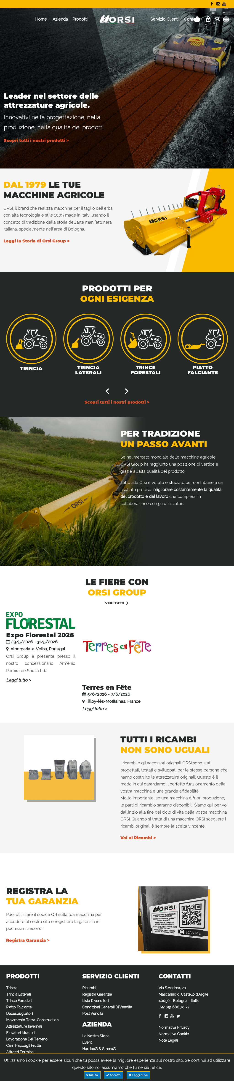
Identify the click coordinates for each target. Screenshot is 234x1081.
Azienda (60, 19)
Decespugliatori (19, 1013)
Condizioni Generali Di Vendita (107, 1007)
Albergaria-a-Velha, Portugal (37, 648)
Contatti (191, 19)
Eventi (87, 1042)
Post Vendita (92, 1013)
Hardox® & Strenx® (99, 1049)
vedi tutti (114, 603)
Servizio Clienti (164, 19)
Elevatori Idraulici (20, 1033)
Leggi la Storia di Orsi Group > (36, 241)
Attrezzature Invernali (24, 1026)
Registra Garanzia (97, 994)
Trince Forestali (146, 370)
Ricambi (89, 988)
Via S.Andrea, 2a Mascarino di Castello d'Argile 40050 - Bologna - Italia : (183, 997)
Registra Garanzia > (28, 940)
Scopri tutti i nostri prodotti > (36, 140)
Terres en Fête (106, 687)
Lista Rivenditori (95, 1001)
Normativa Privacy (174, 1027)
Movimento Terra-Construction (32, 1020)
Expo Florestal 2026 (40, 635)
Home (41, 19)
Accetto (113, 1075)
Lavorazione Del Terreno (27, 1039)
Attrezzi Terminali (20, 1052)
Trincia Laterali (88, 370)
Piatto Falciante (202, 370)
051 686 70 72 (177, 1007)
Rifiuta (92, 1075)
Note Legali (168, 1040)
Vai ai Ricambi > (138, 837)
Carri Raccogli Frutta (23, 1045)
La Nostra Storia (95, 1036)
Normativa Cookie (174, 1034)
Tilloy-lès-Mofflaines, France (113, 701)
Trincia (31, 368)
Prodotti (80, 19)
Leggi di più (138, 1075)
